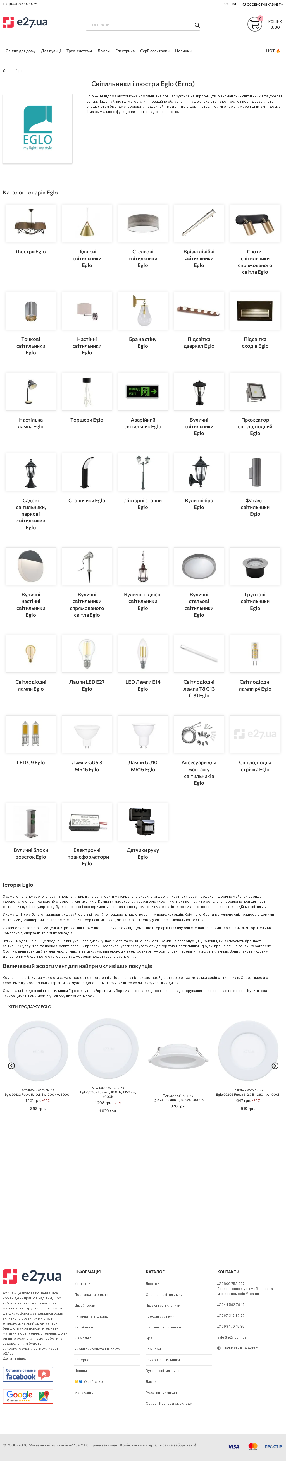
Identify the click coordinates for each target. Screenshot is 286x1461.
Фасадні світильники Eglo (255, 507)
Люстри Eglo (31, 251)
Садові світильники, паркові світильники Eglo (31, 513)
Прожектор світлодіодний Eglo (255, 426)
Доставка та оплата (91, 1294)
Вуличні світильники (163, 1371)
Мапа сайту (84, 1392)
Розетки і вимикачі (162, 1392)
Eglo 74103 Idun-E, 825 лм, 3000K (178, 1098)
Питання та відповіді (91, 1316)
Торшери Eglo (86, 420)
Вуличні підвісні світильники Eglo (143, 601)
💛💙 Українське (88, 1382)
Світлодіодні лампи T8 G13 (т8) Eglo (199, 688)
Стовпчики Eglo (86, 500)
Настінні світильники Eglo (87, 346)
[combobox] (143, 25)
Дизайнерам (85, 1305)
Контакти (82, 1284)
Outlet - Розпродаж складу (169, 1403)
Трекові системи (160, 1316)
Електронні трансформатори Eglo (88, 857)
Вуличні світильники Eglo (199, 426)
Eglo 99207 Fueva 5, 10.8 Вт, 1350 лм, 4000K (108, 1092)
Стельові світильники (164, 1294)
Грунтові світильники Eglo (255, 601)
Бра (149, 1338)
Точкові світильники (163, 1360)
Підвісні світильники (163, 1305)
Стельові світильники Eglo (142, 258)
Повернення (84, 1360)
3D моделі (83, 1338)
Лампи (151, 1382)
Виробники (83, 1327)
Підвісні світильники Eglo (87, 258)
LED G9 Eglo (31, 762)
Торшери (153, 1349)
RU (234, 4)
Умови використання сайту (97, 1349)
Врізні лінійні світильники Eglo (198, 258)
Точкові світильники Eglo (30, 346)
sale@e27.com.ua (231, 1337)
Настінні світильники (163, 1327)
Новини (80, 1371)
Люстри (152, 1284)
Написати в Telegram (238, 1348)
